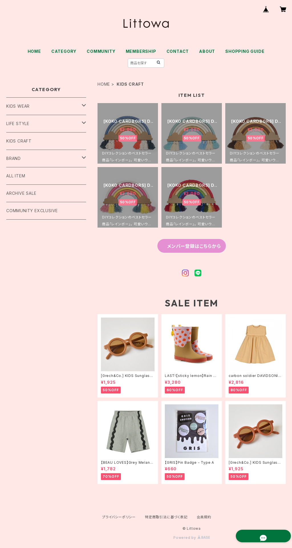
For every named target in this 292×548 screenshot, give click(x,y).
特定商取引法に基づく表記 (166, 517)
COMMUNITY (101, 51)
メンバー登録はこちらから (194, 246)
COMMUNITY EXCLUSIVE (32, 210)
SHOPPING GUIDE (244, 51)
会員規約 (204, 517)
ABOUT (207, 51)
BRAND (13, 158)
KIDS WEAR (18, 106)
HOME (34, 51)
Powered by (191, 537)
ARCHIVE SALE (21, 193)
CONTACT (178, 51)
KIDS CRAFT (19, 140)
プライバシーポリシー (119, 517)
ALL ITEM (15, 175)
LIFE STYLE (17, 123)
